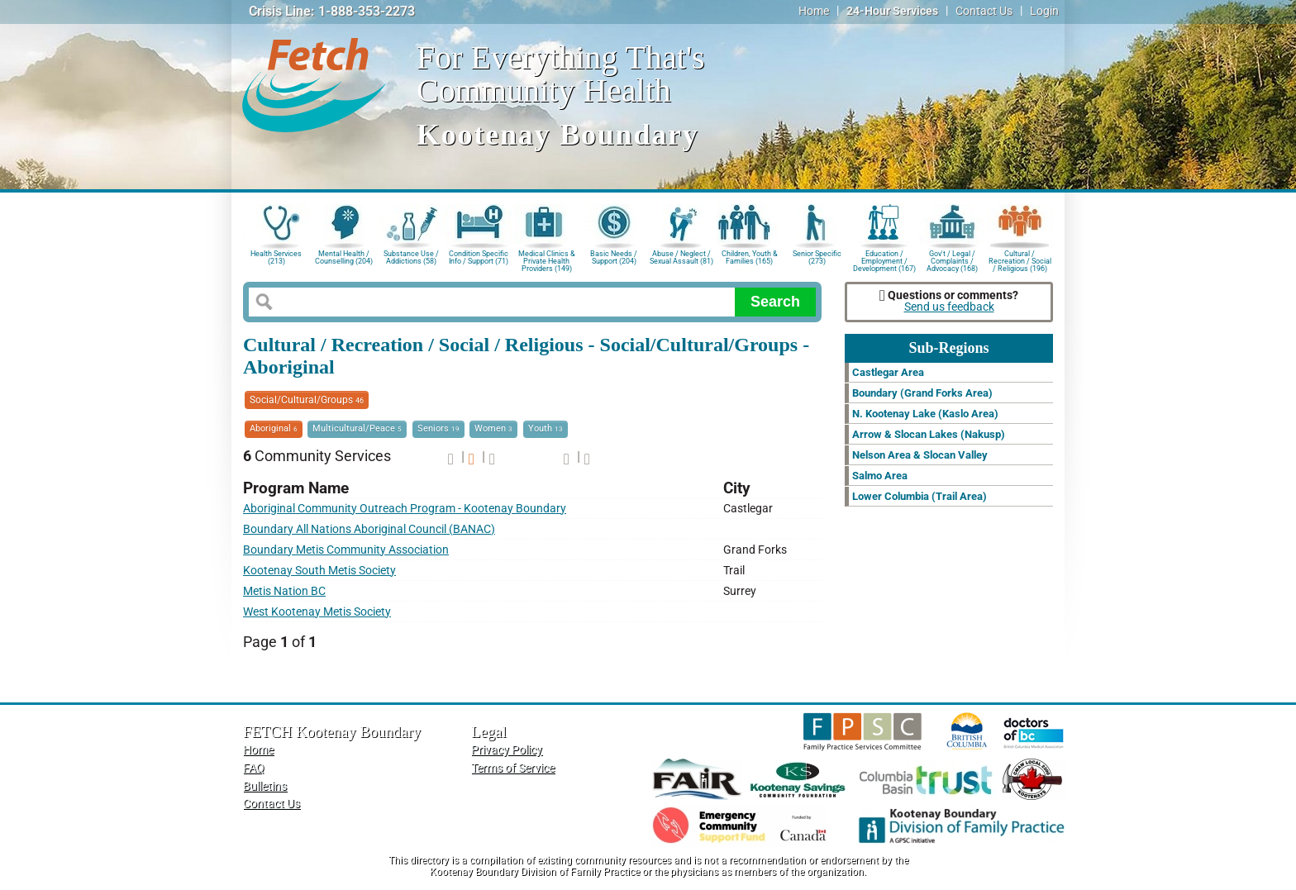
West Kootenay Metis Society (317, 612)
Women (493, 428)
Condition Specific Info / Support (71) (478, 257)
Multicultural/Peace (357, 428)
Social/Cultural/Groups (307, 400)
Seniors (438, 428)
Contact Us (983, 11)
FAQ (253, 768)
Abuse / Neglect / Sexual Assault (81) (681, 257)
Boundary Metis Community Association (346, 550)
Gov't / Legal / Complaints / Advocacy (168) (952, 260)
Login (1044, 11)
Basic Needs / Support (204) (613, 257)
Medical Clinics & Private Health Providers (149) (546, 260)
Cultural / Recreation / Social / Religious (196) (1020, 260)
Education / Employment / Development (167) (884, 260)
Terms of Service (513, 768)
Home (813, 11)
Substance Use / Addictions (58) (411, 257)
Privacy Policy (506, 750)
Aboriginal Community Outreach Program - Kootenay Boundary (404, 509)
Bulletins (265, 786)
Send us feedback (949, 307)
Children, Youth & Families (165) (750, 257)
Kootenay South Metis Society (319, 571)
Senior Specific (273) (817, 257)
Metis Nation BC (284, 591)
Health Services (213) (276, 257)
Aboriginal (274, 428)
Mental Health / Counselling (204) (344, 257)
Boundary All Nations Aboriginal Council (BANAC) (369, 529)
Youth (545, 428)
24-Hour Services (892, 11)
